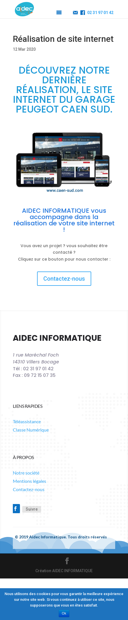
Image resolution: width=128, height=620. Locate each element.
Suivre (32, 509)
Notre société (26, 472)
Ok (64, 613)
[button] (48, 12)
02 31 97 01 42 (100, 12)
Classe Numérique (31, 429)
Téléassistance (27, 421)
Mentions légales (29, 481)
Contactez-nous (64, 278)
